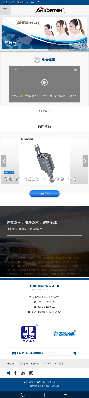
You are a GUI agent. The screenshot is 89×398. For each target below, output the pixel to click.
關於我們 (11, 363)
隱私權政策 (34, 386)
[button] (86, 33)
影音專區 (46, 363)
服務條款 (45, 386)
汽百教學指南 (32, 363)
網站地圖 (55, 386)
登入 (5, 2)
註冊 (12, 2)
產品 (21, 363)
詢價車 (20, 2)
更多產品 (44, 193)
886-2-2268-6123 (46, 302)
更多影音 (43, 111)
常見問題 (58, 363)
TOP (66, 395)
